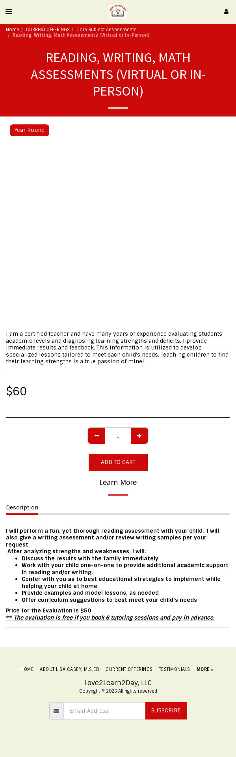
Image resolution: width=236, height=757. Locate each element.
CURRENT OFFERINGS (48, 29)
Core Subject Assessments (106, 29)
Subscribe (165, 710)
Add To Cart (118, 462)
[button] (8, 11)
